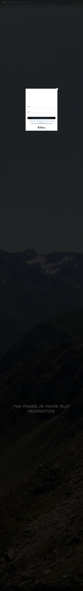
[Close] (57, 89)
